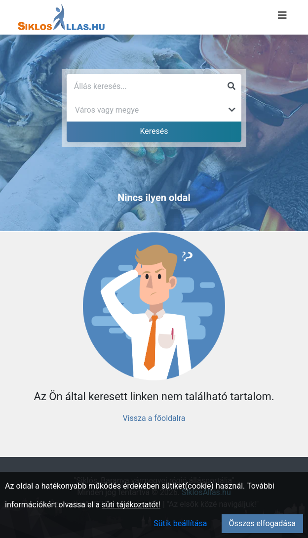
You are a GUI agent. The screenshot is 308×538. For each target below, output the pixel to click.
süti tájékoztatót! (131, 504)
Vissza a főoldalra (153, 418)
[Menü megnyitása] (282, 15)
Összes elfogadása (262, 523)
